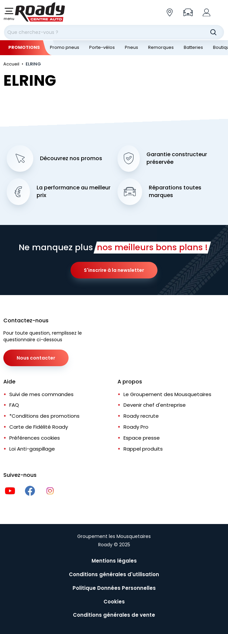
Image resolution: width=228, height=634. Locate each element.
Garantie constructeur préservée (176, 158)
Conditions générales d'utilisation (114, 574)
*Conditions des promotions (44, 415)
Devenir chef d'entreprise (154, 404)
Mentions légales (114, 560)
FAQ (14, 404)
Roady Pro (135, 426)
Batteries (193, 47)
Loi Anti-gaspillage (32, 448)
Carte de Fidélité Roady (38, 426)
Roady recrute (141, 415)
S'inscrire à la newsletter (114, 270)
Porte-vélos (102, 47)
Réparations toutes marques (175, 191)
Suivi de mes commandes (41, 394)
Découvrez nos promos (71, 158)
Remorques (161, 47)
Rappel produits (143, 448)
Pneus (131, 47)
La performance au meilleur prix (74, 191)
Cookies (114, 601)
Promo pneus (64, 47)
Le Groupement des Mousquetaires (167, 394)
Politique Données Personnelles (114, 587)
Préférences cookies (34, 437)
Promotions (24, 47)
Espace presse (141, 437)
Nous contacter (36, 358)
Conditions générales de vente (114, 614)
